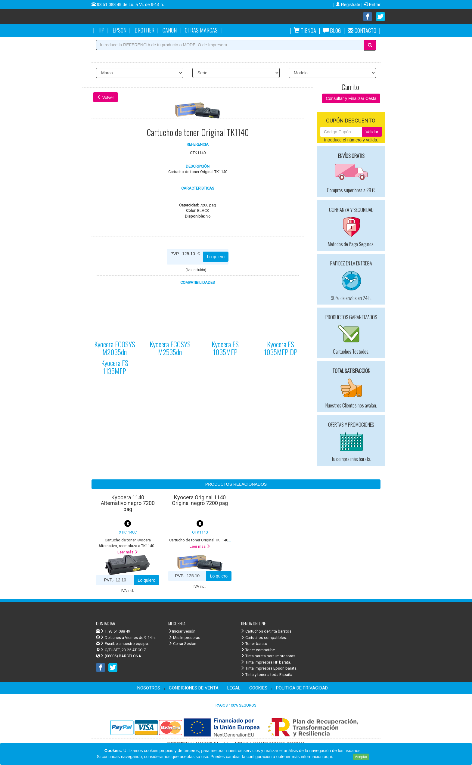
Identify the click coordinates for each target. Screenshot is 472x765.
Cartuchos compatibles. (264, 637)
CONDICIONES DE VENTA (194, 688)
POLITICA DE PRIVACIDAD (302, 688)
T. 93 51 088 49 (117, 631)
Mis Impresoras (184, 637)
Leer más (127, 552)
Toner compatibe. (258, 650)
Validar (371, 131)
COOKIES (258, 688)
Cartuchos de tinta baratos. (266, 631)
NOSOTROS (148, 688)
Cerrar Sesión (182, 643)
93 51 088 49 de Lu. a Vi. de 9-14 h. (130, 4)
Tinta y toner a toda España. (267, 674)
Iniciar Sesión (181, 631)
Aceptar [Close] (361, 757)
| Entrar (370, 4)
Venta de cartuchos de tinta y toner (147, 19)
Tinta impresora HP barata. (266, 662)
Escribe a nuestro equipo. (122, 643)
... (200, 540)
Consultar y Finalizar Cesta (351, 98)
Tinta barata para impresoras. (268, 656)
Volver (105, 97)
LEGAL (234, 688)
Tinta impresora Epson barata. (269, 668)
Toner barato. (254, 643)
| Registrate (347, 4)
